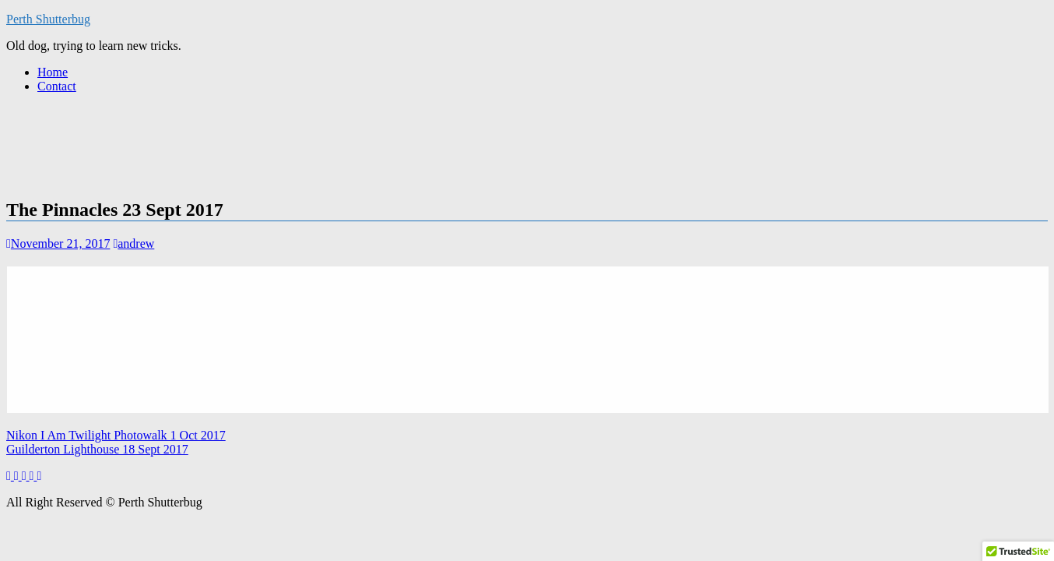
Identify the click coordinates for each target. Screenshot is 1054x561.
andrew (133, 243)
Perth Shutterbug (48, 19)
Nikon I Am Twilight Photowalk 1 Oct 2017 (116, 435)
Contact (56, 86)
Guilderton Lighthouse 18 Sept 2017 (97, 449)
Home (52, 72)
